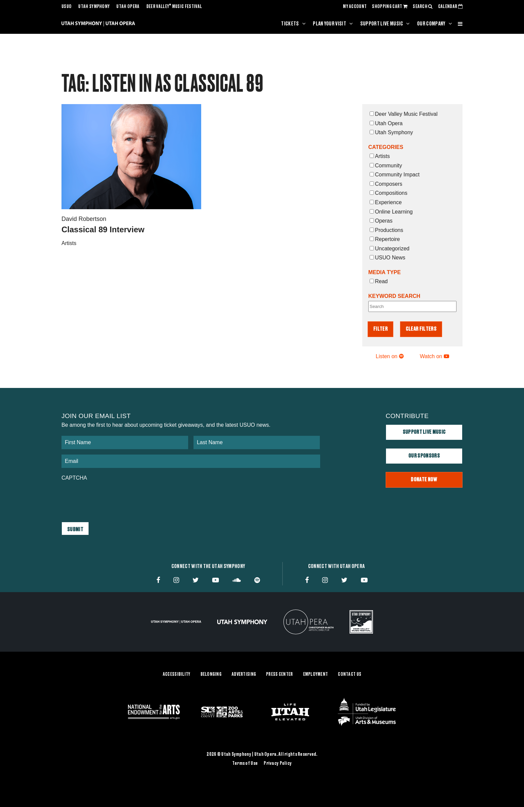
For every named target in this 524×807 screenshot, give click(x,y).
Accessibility (176, 674)
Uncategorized (389, 248)
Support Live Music (381, 23)
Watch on (434, 356)
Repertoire (385, 239)
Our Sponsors (424, 456)
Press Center (279, 674)
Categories (385, 147)
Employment (315, 674)
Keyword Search (394, 296)
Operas (381, 221)
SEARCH (423, 6)
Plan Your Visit (329, 23)
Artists (380, 156)
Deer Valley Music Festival (174, 6)
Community (386, 165)
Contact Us (349, 674)
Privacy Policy (278, 763)
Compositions (388, 193)
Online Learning (391, 212)
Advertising (244, 674)
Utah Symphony (94, 6)
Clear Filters (421, 329)
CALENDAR (450, 6)
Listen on (389, 356)
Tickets (290, 23)
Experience (386, 202)
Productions (386, 230)
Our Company (431, 23)
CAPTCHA (74, 478)
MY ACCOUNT (355, 6)
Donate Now (424, 479)
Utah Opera (127, 6)
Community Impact (394, 174)
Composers (386, 184)
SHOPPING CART (389, 6)
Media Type (384, 272)
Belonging (211, 674)
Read (379, 281)
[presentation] (112, 498)
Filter (380, 329)
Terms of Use (245, 763)
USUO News (387, 257)
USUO (66, 6)
